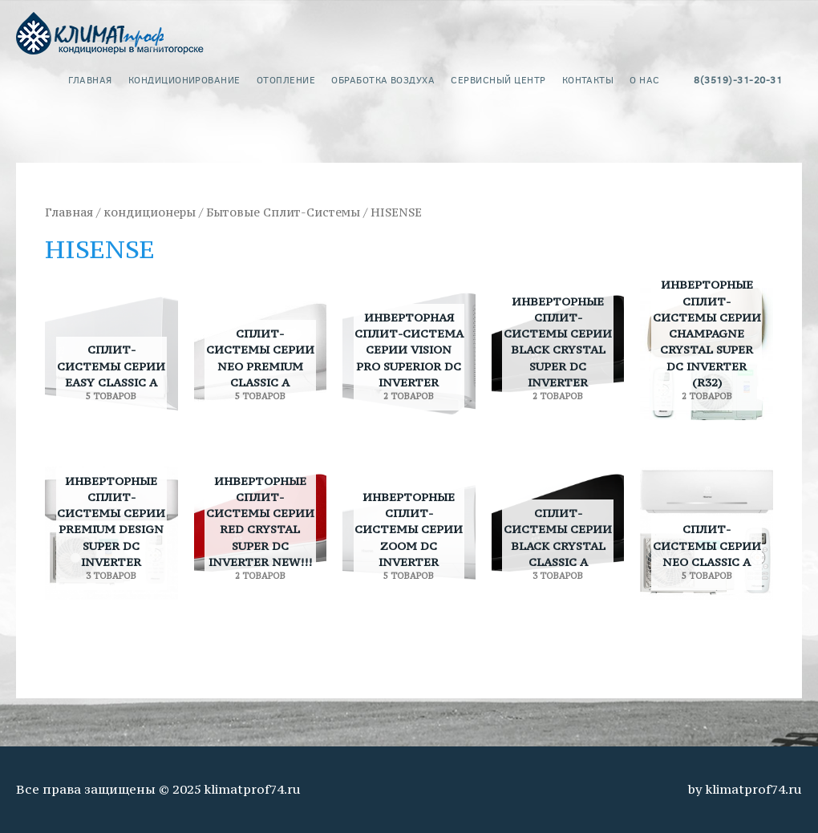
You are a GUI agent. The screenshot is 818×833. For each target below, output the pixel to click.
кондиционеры (149, 212)
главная (89, 79)
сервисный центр (498, 79)
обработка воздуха (383, 79)
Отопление (286, 79)
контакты (588, 79)
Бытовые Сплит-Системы (283, 212)
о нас (644, 79)
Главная (69, 212)
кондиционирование (184, 79)
